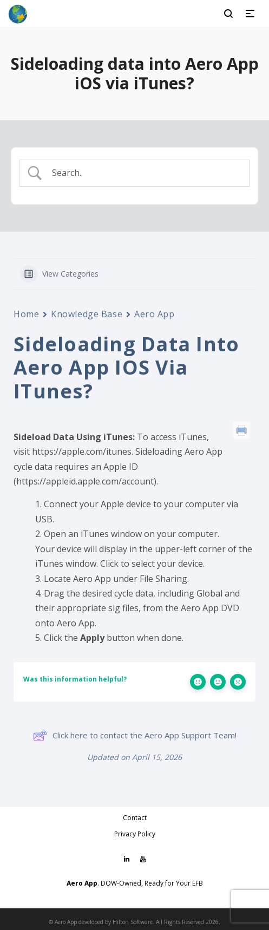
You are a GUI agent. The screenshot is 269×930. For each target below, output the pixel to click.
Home (26, 314)
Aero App (154, 314)
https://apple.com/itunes (82, 451)
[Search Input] (144, 173)
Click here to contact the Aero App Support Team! (135, 736)
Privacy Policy (134, 834)
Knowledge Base (86, 314)
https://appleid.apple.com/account (85, 481)
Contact (135, 817)
